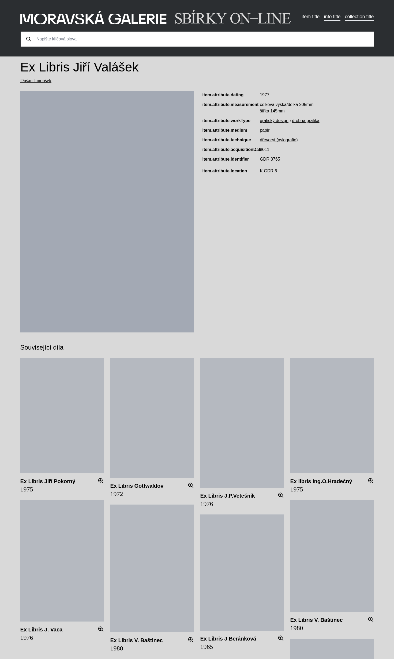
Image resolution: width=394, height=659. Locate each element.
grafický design (274, 120)
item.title (311, 16)
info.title (332, 16)
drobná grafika (305, 120)
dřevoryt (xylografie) (279, 140)
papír (264, 130)
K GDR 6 (268, 171)
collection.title (359, 16)
